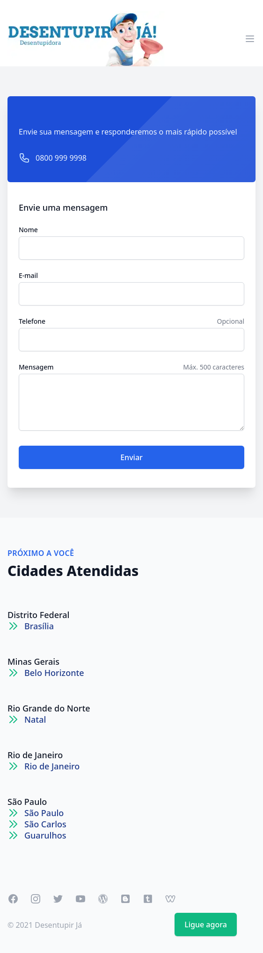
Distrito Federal (38, 614)
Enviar (131, 457)
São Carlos (45, 824)
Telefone (32, 321)
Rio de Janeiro (35, 755)
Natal (35, 719)
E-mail (28, 275)
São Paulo (27, 801)
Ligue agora (205, 924)
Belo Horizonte (54, 672)
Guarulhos (45, 835)
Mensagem (36, 367)
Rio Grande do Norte (48, 708)
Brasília (39, 626)
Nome (28, 229)
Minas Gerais (33, 661)
